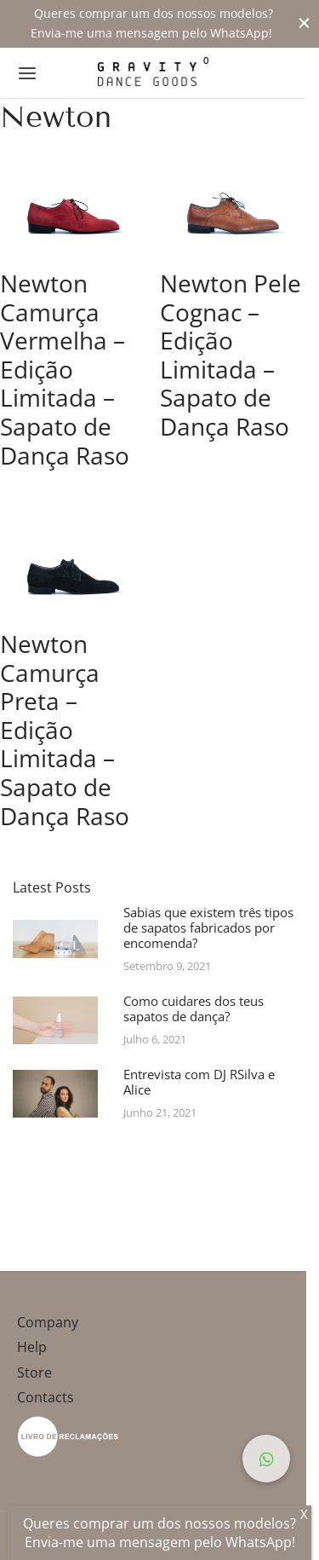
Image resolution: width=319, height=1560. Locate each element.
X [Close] (304, 1513)
